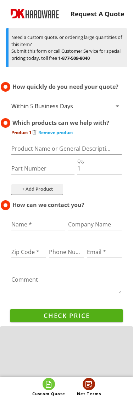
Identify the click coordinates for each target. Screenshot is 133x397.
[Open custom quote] (48, 387)
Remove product (52, 133)
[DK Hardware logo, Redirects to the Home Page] (35, 13)
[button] (66, 106)
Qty (80, 161)
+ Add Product (37, 189)
